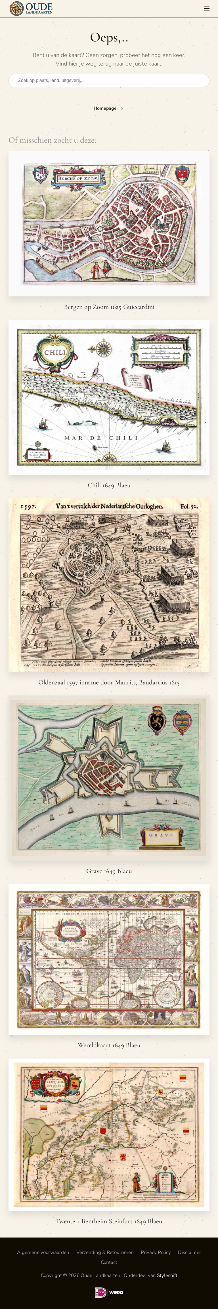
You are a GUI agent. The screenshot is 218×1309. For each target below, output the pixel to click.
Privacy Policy (156, 1252)
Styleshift (167, 1275)
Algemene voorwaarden (43, 1252)
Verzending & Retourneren (105, 1252)
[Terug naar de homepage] (32, 8)
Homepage (105, 108)
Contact (109, 1262)
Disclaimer (189, 1252)
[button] (206, 8)
